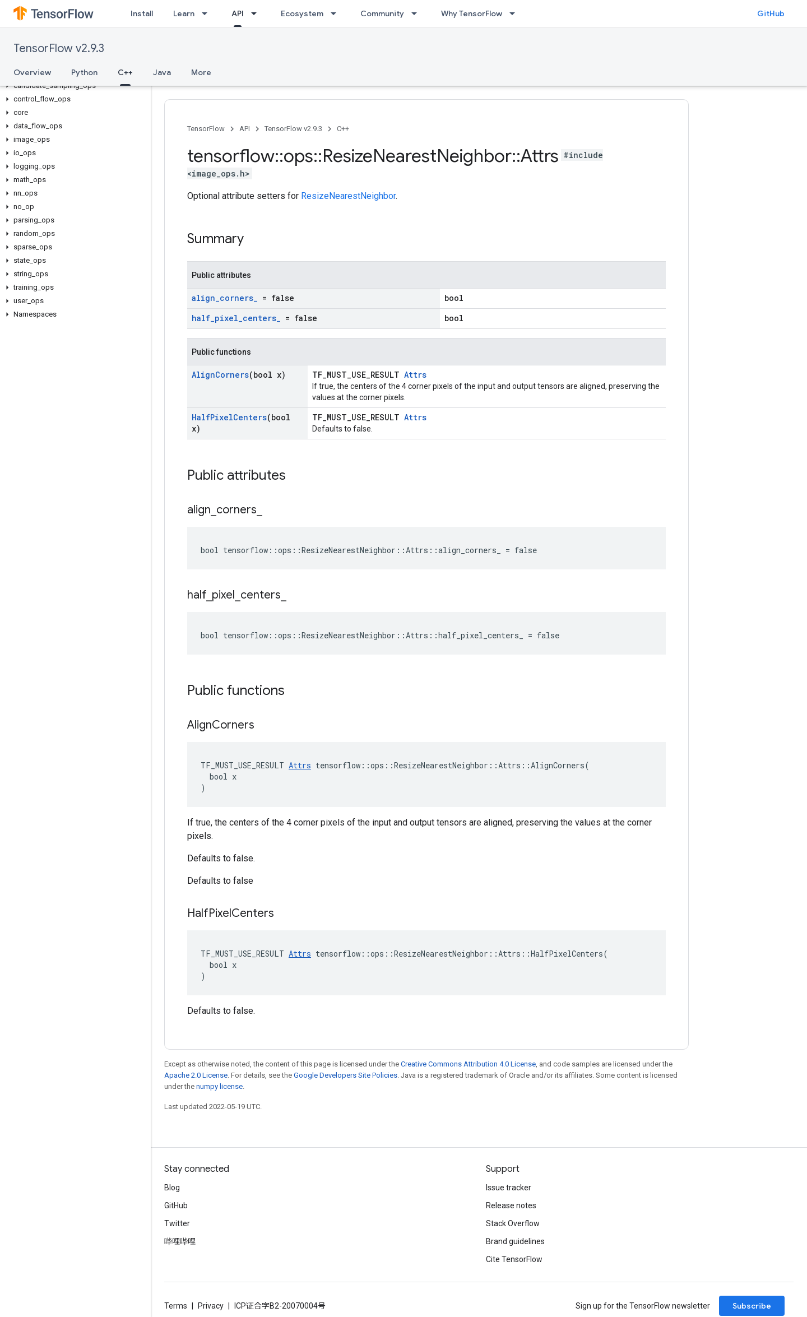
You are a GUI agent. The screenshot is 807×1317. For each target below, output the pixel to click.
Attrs (415, 374)
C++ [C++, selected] (125, 72)
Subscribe (751, 1306)
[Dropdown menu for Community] (417, 13)
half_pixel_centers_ (236, 318)
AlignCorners (220, 374)
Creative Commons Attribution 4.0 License (468, 1064)
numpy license (219, 1086)
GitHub (771, 13)
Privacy (211, 1305)
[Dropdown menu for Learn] (207, 13)
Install (142, 13)
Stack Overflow (513, 1223)
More (201, 72)
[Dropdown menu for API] (257, 13)
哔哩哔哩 (180, 1241)
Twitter (177, 1223)
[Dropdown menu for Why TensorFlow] (515, 13)
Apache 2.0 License (196, 1075)
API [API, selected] (237, 13)
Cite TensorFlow (514, 1259)
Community (382, 13)
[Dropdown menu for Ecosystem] (336, 13)
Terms (175, 1305)
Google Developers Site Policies (345, 1075)
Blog (172, 1187)
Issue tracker (508, 1187)
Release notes (511, 1205)
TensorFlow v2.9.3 (58, 48)
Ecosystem (302, 13)
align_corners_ (225, 298)
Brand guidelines (515, 1241)
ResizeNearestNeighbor (348, 196)
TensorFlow (206, 128)
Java (162, 72)
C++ (343, 128)
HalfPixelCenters (229, 417)
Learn (183, 13)
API (244, 128)
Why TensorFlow (471, 13)
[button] (73, 85)
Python (84, 72)
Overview (32, 72)
